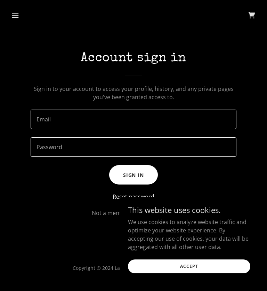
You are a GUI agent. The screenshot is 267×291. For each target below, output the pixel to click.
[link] (252, 15)
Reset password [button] (133, 196)
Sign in (133, 175)
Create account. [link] (154, 213)
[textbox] (133, 119)
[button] (27, 15)
